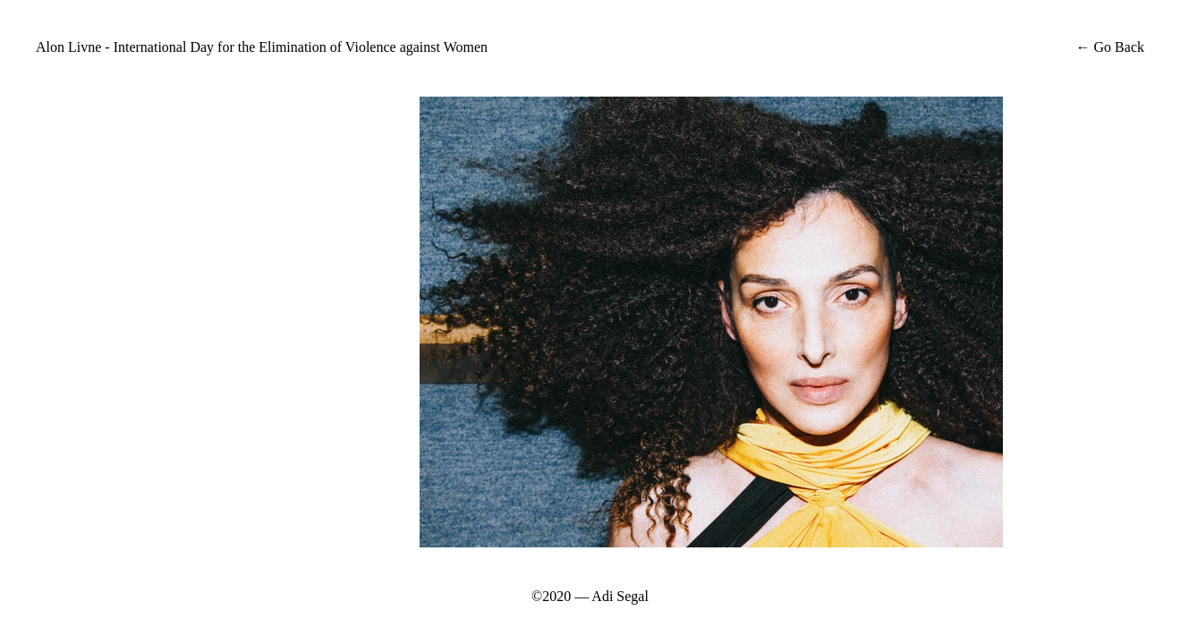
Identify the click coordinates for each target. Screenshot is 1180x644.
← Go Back (1108, 47)
